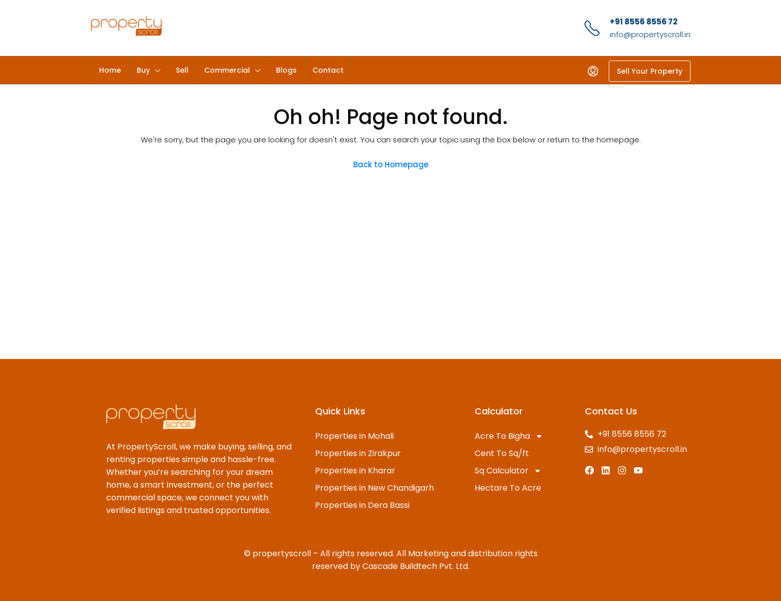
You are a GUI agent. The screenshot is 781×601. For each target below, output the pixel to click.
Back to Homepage (390, 164)
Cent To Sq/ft (502, 453)
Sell (182, 70)
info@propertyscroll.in (650, 34)
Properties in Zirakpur (358, 453)
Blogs (286, 70)
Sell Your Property (649, 71)
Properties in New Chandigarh (374, 488)
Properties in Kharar (355, 470)
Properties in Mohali (354, 436)
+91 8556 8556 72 (643, 21)
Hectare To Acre (508, 488)
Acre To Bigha (509, 436)
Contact (328, 70)
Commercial (227, 70)
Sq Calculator (508, 470)
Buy (143, 70)
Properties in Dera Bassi (362, 505)
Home (110, 70)
